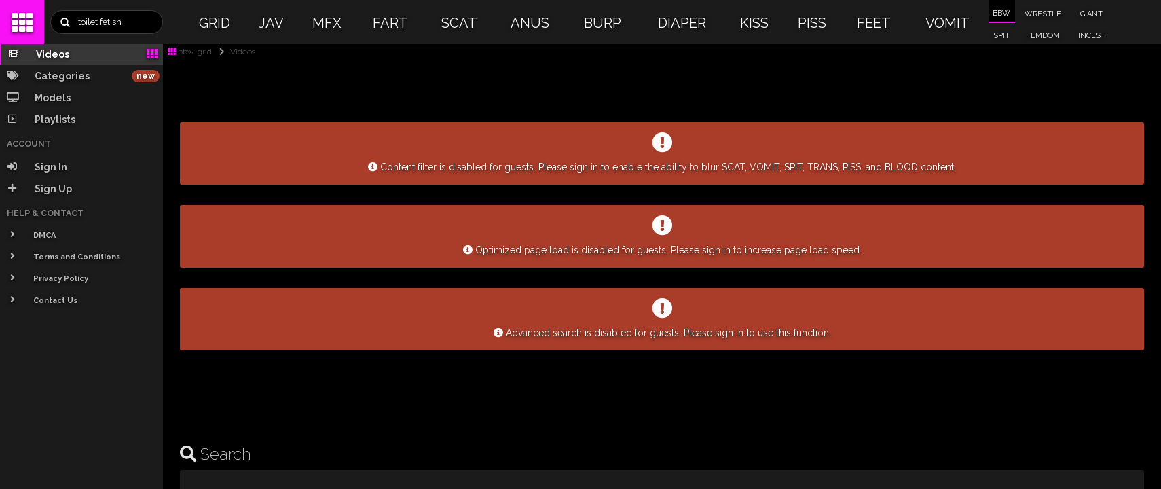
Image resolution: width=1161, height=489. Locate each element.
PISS (812, 23)
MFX (327, 23)
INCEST (1091, 35)
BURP (602, 23)
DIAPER (682, 23)
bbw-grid (190, 51)
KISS (754, 23)
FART (390, 23)
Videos (234, 51)
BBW (1001, 13)
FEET (874, 23)
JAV (271, 23)
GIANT (1091, 14)
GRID (214, 23)
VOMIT (947, 23)
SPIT (1001, 35)
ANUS (530, 23)
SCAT (459, 23)
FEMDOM (1043, 35)
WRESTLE (1043, 14)
